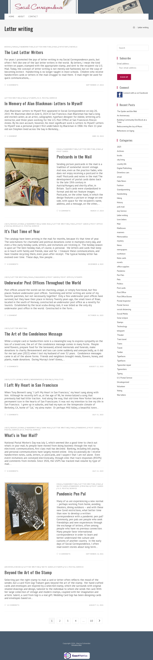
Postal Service (11, 430)
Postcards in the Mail (74, 157)
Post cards (62, 151)
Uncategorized (123, 382)
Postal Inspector (124, 301)
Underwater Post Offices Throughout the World (42, 283)
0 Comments (12, 85)
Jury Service (122, 211)
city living (16, 379)
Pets (119, 279)
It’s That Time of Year (22, 231)
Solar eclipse (122, 318)
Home (11, 16)
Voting (119, 390)
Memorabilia (122, 236)
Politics (59, 379)
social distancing (124, 309)
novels (73, 47)
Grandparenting (123, 189)
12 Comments (13, 605)
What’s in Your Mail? (21, 435)
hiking (119, 198)
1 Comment (12, 136)
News (26, 379)
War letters (121, 395)
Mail (55, 47)
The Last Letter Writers (23, 52)
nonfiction (121, 254)
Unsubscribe (76, 645)
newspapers (37, 379)
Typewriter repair (124, 365)
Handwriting (26, 47)
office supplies (123, 266)
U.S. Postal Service (47, 98)
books (7, 47)
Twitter (120, 352)
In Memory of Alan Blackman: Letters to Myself (43, 103)
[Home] (134, 27)
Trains (119, 343)
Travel (119, 348)
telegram (121, 331)
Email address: (123, 63)
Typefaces (121, 356)
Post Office (97, 224)
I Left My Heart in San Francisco (31, 385)
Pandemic (82, 427)
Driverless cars (123, 172)
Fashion (120, 185)
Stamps (32, 98)
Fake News (121, 181)
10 (91, 620)
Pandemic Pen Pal (71, 494)
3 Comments (12, 415)
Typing (120, 373)
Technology (122, 326)
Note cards (62, 486)
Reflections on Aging (125, 131)
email (15, 47)
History (120, 202)
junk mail (46, 224)
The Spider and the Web (127, 111)
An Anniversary (123, 115)
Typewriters (122, 369)
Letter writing (143, 27)
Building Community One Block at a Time (132, 121)
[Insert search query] (133, 48)
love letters (122, 219)
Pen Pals (49, 379)
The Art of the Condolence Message (33, 334)
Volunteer (121, 386)
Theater (120, 335)
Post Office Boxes (124, 296)
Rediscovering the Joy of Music (129, 126)
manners (120, 232)
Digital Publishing (124, 168)
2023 (6, 224)
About (21, 16)
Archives (8, 567)
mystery (63, 47)
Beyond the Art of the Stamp (28, 572)
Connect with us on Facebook (135, 93)
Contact (33, 16)
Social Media (12, 226)
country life (121, 164)
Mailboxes (40, 277)
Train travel (122, 339)
